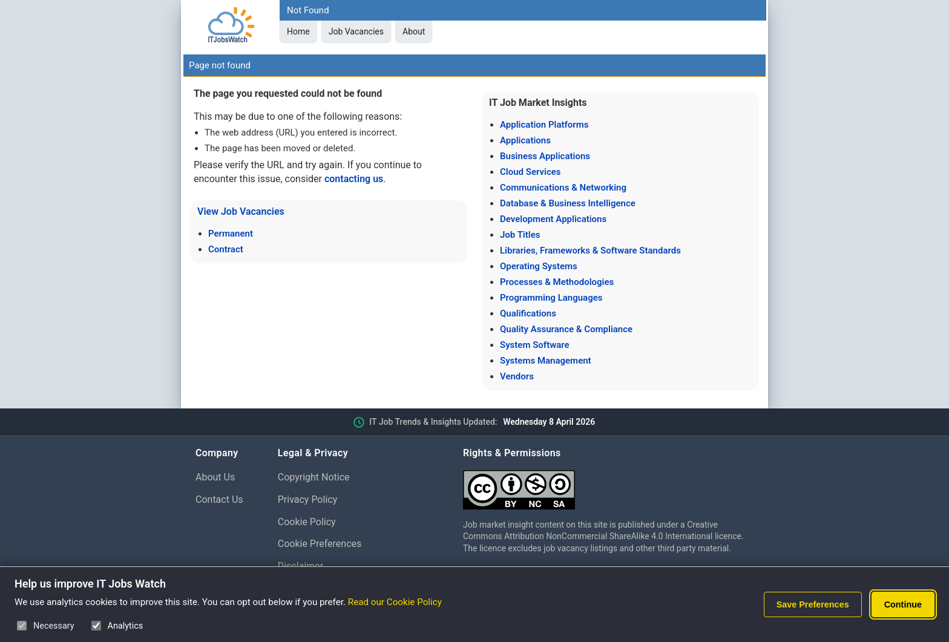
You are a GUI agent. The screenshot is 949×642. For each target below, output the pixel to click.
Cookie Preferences (320, 543)
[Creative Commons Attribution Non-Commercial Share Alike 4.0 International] (608, 484)
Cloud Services (530, 171)
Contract (225, 249)
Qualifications (528, 313)
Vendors (517, 376)
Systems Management (545, 360)
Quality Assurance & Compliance (566, 329)
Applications (525, 140)
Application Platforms (544, 124)
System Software (535, 344)
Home (298, 31)
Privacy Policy (308, 499)
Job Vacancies (356, 31)
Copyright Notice (314, 477)
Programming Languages (551, 297)
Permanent (230, 233)
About (413, 31)
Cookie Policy (307, 522)
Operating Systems (538, 266)
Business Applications (545, 156)
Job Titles (520, 234)
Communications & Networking (563, 187)
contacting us (353, 179)
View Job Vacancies (240, 211)
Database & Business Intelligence (567, 203)
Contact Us (219, 499)
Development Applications (553, 219)
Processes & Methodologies (557, 282)
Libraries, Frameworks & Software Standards (590, 250)
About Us (215, 477)
